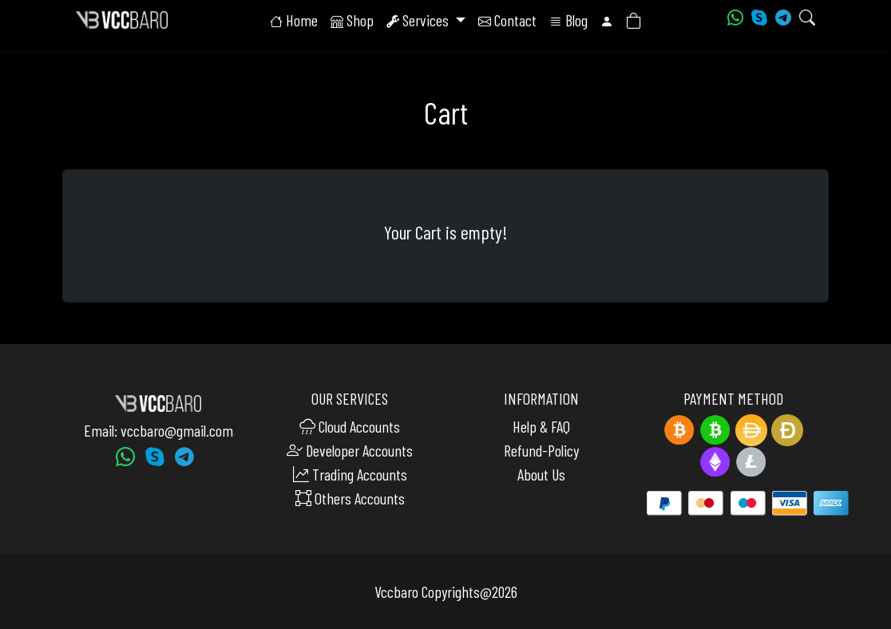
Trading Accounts (350, 474)
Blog (568, 24)
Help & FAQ (541, 426)
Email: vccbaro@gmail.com (158, 430)
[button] (607, 24)
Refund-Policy (541, 450)
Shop (352, 24)
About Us (541, 474)
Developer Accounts (350, 450)
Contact (507, 24)
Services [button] (419, 24)
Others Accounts (350, 498)
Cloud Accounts (349, 426)
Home (294, 24)
